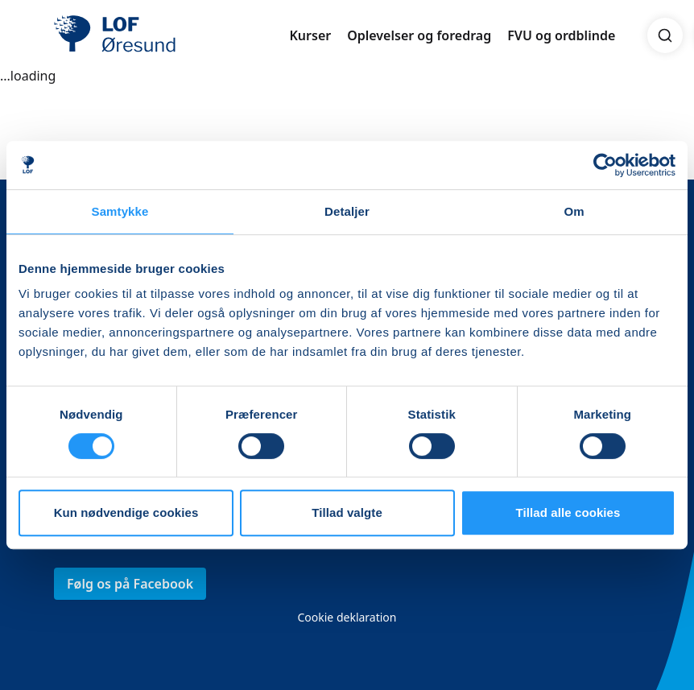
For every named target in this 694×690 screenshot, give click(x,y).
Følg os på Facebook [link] (130, 584)
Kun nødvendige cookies (126, 512)
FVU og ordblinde (561, 35)
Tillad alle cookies (567, 512)
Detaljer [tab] (347, 211)
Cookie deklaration (346, 617)
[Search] (665, 35)
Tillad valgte (347, 512)
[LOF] (171, 35)
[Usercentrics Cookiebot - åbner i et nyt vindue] (605, 165)
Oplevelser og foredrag (419, 35)
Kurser (310, 35)
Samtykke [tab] (120, 211)
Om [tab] (574, 211)
